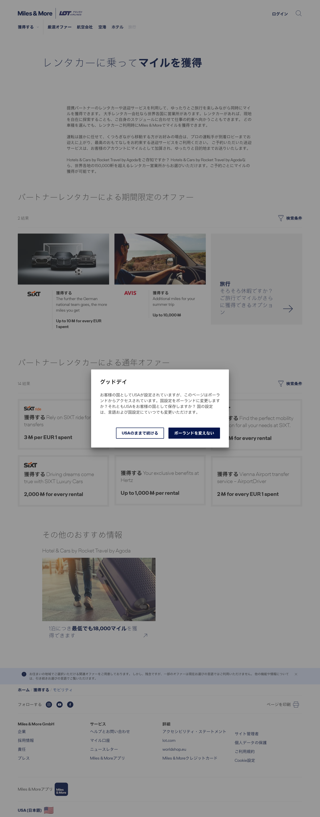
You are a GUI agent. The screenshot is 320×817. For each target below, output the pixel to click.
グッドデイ (113, 381)
